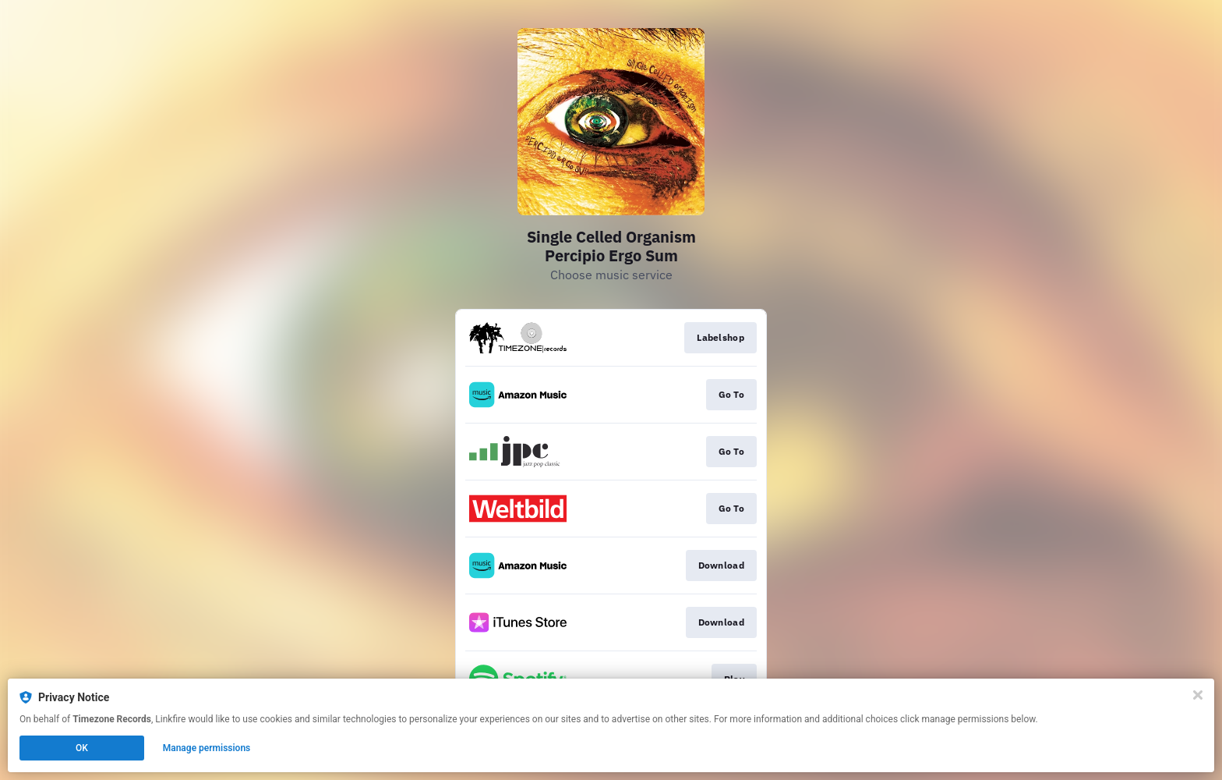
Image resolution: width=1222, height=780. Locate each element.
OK (82, 748)
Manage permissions (207, 748)
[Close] (1197, 694)
